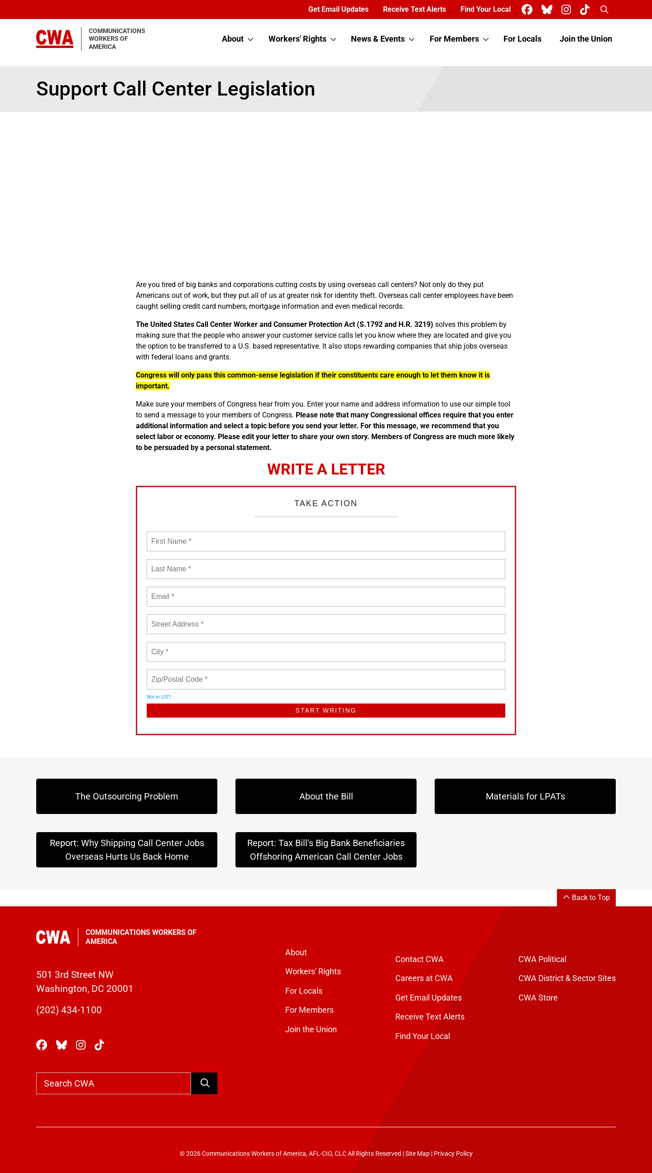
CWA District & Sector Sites (567, 978)
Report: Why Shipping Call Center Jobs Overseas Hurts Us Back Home (127, 850)
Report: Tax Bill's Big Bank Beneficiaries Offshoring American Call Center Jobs (326, 850)
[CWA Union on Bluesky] (549, 9)
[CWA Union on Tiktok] (586, 9)
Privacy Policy (453, 1154)
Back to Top (586, 897)
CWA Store (538, 997)
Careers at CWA (424, 978)
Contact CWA (419, 959)
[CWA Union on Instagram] (568, 9)
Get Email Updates (338, 9)
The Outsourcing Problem (126, 796)
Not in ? (159, 696)
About (233, 38)
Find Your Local (485, 9)
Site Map (417, 1154)
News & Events (378, 38)
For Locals (522, 38)
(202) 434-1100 (69, 1010)
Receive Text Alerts (414, 9)
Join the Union (586, 38)
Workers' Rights (297, 38)
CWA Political (542, 959)
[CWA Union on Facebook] (529, 9)
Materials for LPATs (525, 796)
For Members (454, 38)
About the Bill (326, 796)
